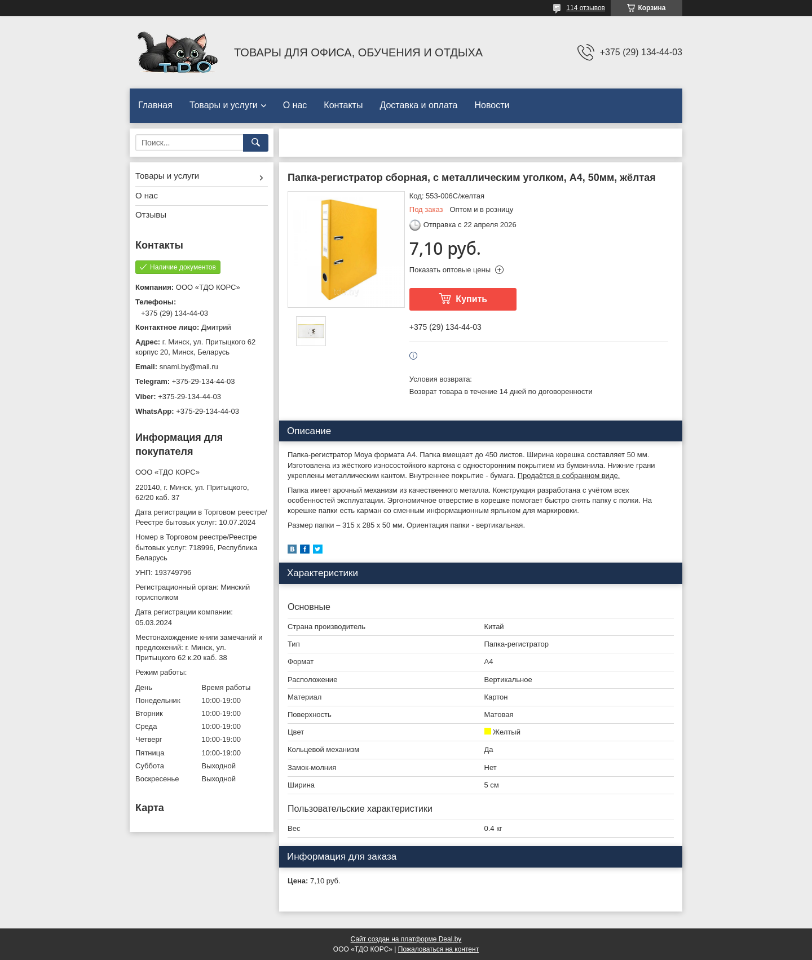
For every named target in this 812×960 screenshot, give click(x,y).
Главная (155, 105)
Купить (471, 299)
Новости (491, 105)
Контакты (343, 105)
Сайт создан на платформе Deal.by (406, 939)
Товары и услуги (223, 105)
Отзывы (150, 214)
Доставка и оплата (418, 105)
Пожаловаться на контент (438, 949)
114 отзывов (585, 8)
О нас (295, 105)
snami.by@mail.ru (189, 366)
